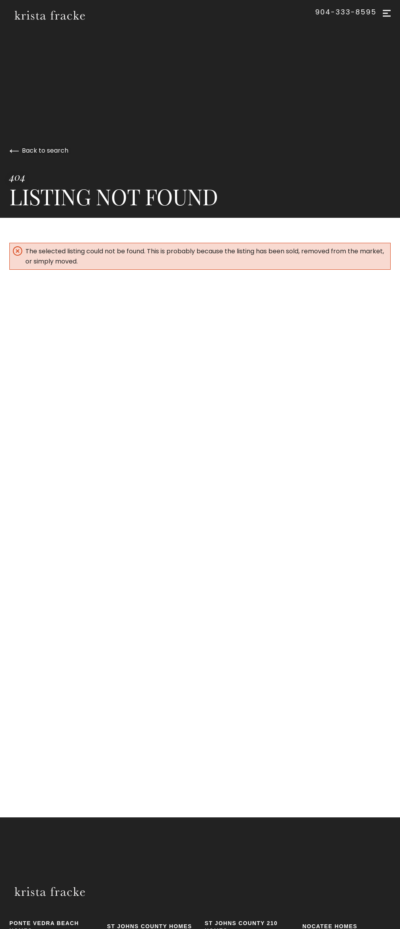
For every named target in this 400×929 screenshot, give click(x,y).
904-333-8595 (346, 12)
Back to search (38, 150)
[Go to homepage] (59, 15)
